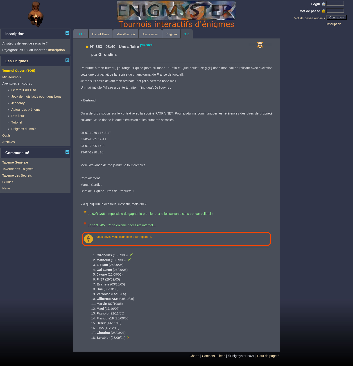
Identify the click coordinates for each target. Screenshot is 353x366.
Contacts (208, 356)
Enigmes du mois (23, 129)
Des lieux (18, 116)
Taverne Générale (15, 162)
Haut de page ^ (268, 356)
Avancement (150, 34)
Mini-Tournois (125, 34)
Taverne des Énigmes (17, 169)
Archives (8, 142)
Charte (194, 356)
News (6, 188)
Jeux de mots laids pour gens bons (36, 96)
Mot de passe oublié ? (310, 18)
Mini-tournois (11, 77)
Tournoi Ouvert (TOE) (18, 70)
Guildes (7, 182)
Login (318, 4)
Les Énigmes (16, 61)
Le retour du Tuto (23, 90)
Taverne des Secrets (17, 175)
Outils (6, 135)
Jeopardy (18, 103)
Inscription (333, 24)
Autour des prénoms (26, 109)
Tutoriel (16, 122)
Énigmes (171, 34)
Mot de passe (312, 11)
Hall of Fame (100, 34)
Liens (221, 356)
